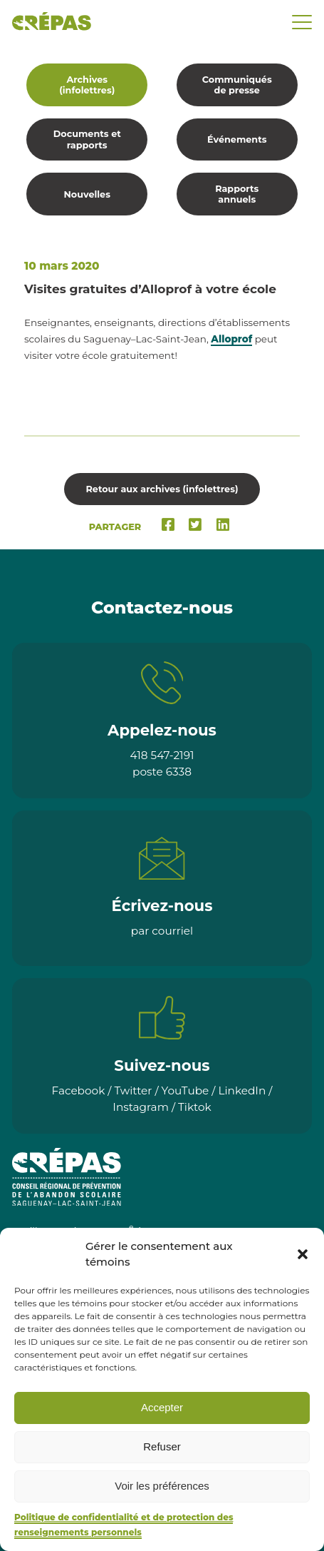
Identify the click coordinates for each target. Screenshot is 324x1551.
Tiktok (194, 1107)
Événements (236, 139)
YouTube (185, 1090)
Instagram (141, 1107)
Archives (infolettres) (87, 85)
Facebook (78, 1090)
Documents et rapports (87, 139)
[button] (303, 1254)
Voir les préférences (162, 1486)
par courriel (162, 930)
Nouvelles (87, 194)
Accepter (162, 1407)
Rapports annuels (236, 194)
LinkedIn (242, 1090)
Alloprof (231, 339)
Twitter (133, 1090)
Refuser (162, 1446)
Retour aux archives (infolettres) (161, 489)
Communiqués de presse (237, 85)
